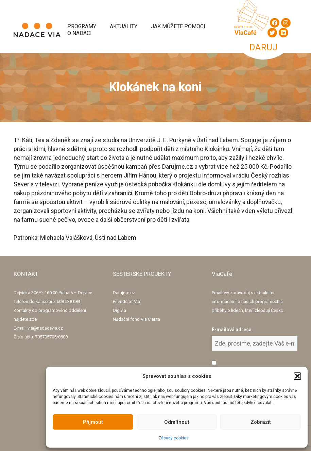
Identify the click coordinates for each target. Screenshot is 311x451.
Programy (81, 26)
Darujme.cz (124, 292)
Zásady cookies (173, 438)
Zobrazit (260, 422)
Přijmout (93, 422)
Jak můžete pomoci (178, 26)
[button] (297, 376)
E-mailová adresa (232, 329)
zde (33, 319)
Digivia (119, 310)
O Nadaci (79, 33)
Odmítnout (176, 422)
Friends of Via (126, 301)
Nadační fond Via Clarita (136, 319)
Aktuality (123, 26)
